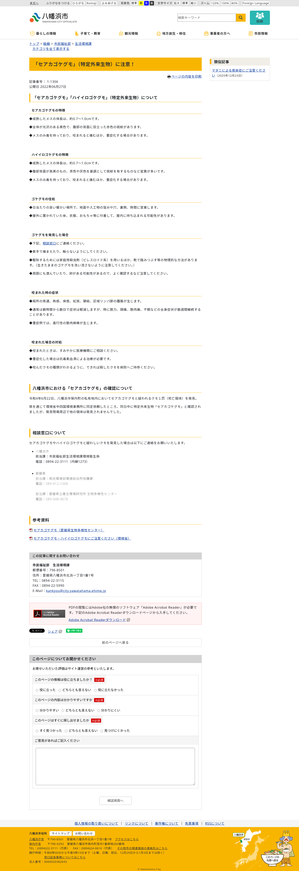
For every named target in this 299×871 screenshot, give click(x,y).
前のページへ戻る (115, 642)
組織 (46, 44)
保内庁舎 (35, 842)
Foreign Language (256, 3)
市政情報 (258, 33)
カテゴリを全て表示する (51, 49)
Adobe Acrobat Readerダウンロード (99, 620)
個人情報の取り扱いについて (96, 821)
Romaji (92, 3)
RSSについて (215, 821)
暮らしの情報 (43, 33)
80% (235, 3)
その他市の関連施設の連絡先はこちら (142, 846)
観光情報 (128, 33)
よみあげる (109, 3)
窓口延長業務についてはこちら (65, 855)
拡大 (177, 3)
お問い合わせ (84, 831)
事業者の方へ (217, 33)
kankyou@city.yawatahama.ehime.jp (76, 591)
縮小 (194, 3)
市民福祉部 (62, 44)
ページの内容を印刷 (184, 76)
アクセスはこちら (127, 837)
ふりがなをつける (58, 3)
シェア (55, 631)
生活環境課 (83, 44)
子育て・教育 (87, 33)
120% (215, 3)
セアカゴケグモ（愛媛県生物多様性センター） (69, 530)
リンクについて (136, 821)
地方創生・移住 (171, 33)
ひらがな (78, 3)
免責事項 (192, 821)
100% (225, 3)
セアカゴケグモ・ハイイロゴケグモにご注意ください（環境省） (82, 538)
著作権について (166, 821)
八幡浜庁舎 (36, 837)
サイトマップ (61, 831)
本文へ (34, 3)
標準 (134, 3)
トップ (34, 44)
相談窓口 (49, 243)
